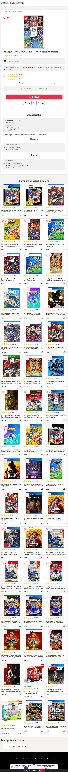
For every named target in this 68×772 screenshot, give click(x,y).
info (20, 215)
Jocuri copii (7, 11)
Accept (41, 770)
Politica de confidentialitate (34, 759)
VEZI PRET (34, 96)
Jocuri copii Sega (18, 11)
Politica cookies (50, 759)
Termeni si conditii (17, 759)
